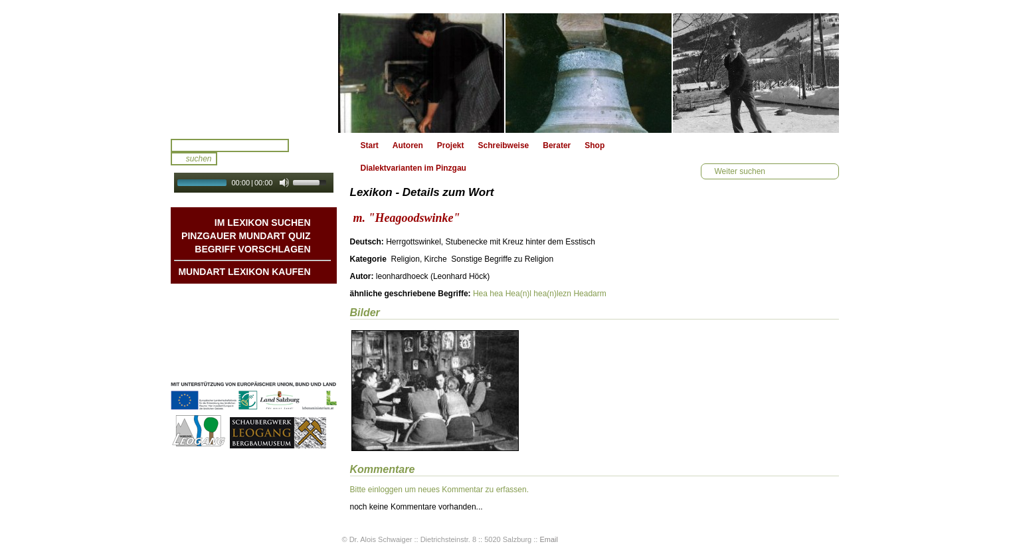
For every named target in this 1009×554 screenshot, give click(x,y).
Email (548, 539)
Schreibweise (503, 145)
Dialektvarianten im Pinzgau (413, 168)
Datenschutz (286, 363)
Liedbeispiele (285, 323)
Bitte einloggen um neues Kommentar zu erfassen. (439, 489)
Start (370, 145)
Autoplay (262, 197)
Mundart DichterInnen (269, 297)
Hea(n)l (518, 293)
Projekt (450, 145)
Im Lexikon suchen (263, 222)
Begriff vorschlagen (252, 249)
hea (496, 293)
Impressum (289, 350)
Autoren (408, 145)
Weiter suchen (740, 171)
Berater (557, 145)
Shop (594, 145)
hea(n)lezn (552, 293)
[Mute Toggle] (284, 182)
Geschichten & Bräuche (265, 310)
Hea (480, 293)
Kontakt (296, 336)
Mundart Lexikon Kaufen (244, 271)
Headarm (589, 293)
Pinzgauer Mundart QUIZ (245, 236)
